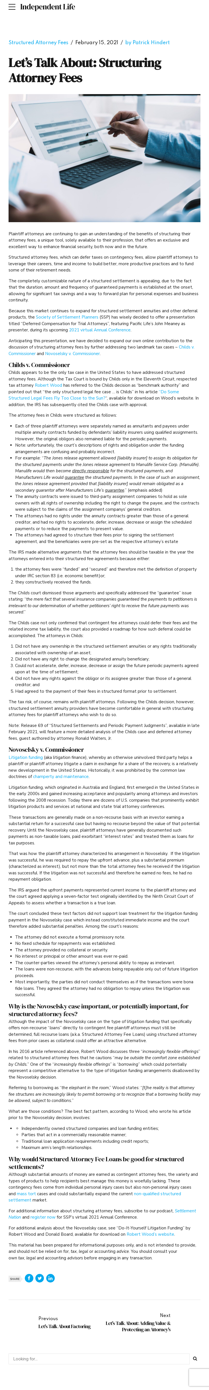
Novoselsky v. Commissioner (72, 353)
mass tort (26, 1194)
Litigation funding (26, 757)
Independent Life (47, 6)
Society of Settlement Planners (67, 317)
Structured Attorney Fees (38, 42)
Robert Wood (48, 385)
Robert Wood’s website (150, 1234)
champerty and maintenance (61, 776)
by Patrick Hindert (147, 42)
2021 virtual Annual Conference (100, 330)
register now (43, 1217)
